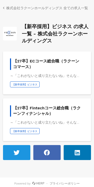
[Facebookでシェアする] (47, 152)
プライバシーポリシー (65, 183)
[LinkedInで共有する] (77, 152)
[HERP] (38, 183)
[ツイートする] (16, 152)
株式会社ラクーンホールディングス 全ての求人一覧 (47, 8)
